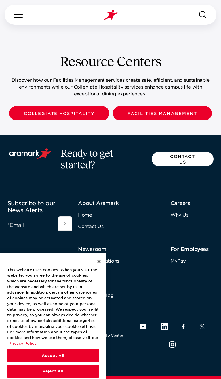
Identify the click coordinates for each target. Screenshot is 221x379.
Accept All (53, 369)
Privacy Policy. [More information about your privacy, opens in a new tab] (23, 356)
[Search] (203, 14)
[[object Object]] (65, 223)
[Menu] (18, 14)
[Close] (99, 274)
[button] (59, 113)
